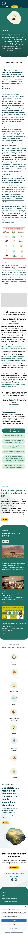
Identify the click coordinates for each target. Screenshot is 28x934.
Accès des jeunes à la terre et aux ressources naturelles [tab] (14, 430)
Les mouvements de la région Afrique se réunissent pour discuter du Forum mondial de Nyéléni (14, 624)
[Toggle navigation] (21, 6)
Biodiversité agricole (14, 658)
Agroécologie (14, 686)
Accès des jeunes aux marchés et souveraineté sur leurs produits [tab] (14, 441)
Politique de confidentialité (17, 932)
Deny (14, 924)
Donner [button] (15, 7)
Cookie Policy (7, 932)
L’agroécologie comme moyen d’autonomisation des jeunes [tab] (13, 466)
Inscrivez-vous (14, 867)
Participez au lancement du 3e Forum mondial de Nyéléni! (13, 594)
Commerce (14, 772)
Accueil (4, 892)
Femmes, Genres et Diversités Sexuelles (14, 743)
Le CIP (3, 895)
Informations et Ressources (9, 898)
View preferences (14, 928)
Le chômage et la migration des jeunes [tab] (13, 446)
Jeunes (14, 728)
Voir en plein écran (14, 404)
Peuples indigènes (14, 673)
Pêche (14, 699)
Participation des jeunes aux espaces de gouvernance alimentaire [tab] (14, 452)
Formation (14, 758)
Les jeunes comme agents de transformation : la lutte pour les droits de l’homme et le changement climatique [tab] (14, 459)
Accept (14, 920)
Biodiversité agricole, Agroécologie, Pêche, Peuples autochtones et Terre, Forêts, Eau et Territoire (13, 346)
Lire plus (4, 519)
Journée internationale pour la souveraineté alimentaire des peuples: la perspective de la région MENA (13, 563)
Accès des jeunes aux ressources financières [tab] (13, 436)
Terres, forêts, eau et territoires (14, 714)
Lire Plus (5, 572)
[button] (26, 907)
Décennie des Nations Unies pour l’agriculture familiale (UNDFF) (13, 200)
